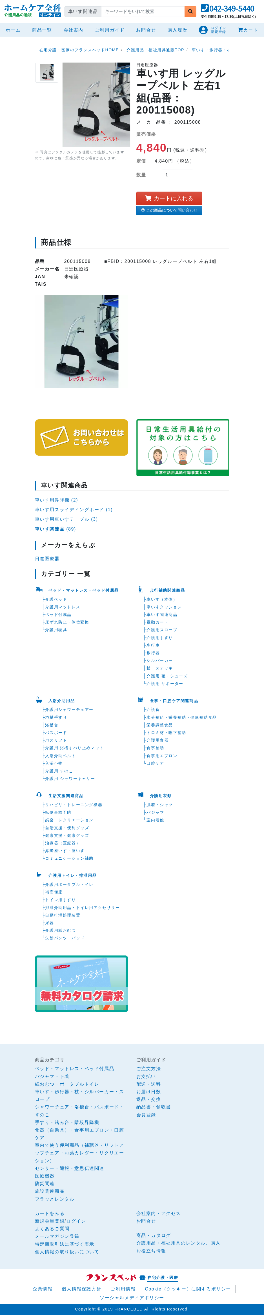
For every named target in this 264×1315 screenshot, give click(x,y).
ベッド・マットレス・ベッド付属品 (83, 590)
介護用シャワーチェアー (69, 709)
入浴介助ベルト (60, 755)
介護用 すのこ (59, 771)
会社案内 (73, 30)
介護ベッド (56, 599)
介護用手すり (160, 637)
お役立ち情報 (151, 1251)
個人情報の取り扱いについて (67, 1251)
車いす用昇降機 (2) (56, 500)
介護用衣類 (161, 795)
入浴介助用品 (61, 700)
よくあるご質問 (52, 1228)
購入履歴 (177, 30)
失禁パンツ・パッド (65, 938)
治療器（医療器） (62, 843)
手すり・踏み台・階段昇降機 (67, 1122)
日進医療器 (47, 558)
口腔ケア (155, 763)
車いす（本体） (162, 599)
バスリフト (56, 740)
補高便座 (54, 892)
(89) (55, 529)
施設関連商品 (50, 1191)
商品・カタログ (153, 1235)
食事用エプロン (162, 755)
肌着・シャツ (160, 804)
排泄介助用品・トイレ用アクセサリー (82, 907)
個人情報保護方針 (81, 1289)
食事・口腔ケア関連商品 (174, 700)
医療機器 (45, 1176)
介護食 (153, 709)
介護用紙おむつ (60, 930)
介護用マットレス (62, 607)
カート (248, 30)
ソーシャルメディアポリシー (132, 1297)
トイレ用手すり (60, 899)
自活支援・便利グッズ (67, 828)
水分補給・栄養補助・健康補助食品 (182, 717)
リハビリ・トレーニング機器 (73, 804)
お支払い (146, 1076)
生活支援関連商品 (66, 795)
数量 (141, 174)
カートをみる (50, 1213)
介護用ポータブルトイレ (69, 884)
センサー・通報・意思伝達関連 (69, 1168)
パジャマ (155, 812)
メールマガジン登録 (57, 1236)
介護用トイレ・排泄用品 (72, 875)
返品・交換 (148, 1099)
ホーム (14, 29)
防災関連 (45, 1183)
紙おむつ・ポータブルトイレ (67, 1084)
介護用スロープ (162, 629)
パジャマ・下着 (52, 1076)
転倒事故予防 (58, 812)
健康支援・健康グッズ (67, 835)
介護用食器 (157, 740)
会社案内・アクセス (158, 1213)
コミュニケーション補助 (69, 858)
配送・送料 (148, 1084)
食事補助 (155, 748)
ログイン (76, 1221)
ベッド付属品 (58, 614)
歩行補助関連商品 (167, 590)
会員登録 (146, 1114)
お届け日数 (148, 1091)
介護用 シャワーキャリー (70, 778)
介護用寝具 (56, 629)
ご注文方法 (148, 1068)
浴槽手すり (56, 717)
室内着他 (155, 820)
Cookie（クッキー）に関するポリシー (188, 1289)
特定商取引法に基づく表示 (64, 1244)
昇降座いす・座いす (65, 850)
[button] (227, 10)
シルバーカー (160, 660)
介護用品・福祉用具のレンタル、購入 (178, 1243)
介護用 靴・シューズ (167, 676)
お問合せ (146, 30)
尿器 (49, 923)
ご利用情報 (123, 1289)
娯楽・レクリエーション (69, 820)
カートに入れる (169, 198)
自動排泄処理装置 (62, 915)
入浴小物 (54, 763)
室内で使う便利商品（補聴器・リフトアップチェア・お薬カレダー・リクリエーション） (79, 1153)
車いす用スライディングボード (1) (74, 509)
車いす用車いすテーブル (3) (66, 519)
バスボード (56, 732)
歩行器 (153, 653)
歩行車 (153, 645)
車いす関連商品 (162, 614)
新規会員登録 (50, 1221)
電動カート (157, 622)
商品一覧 (42, 30)
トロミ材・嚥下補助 (166, 732)
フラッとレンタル (55, 1199)
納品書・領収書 (153, 1107)
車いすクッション (164, 607)
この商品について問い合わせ (169, 210)
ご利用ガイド (110, 30)
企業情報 (42, 1289)
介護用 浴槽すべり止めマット (74, 748)
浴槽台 (51, 725)
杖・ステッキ (160, 668)
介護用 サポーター (165, 683)
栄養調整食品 (160, 725)
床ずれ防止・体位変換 (67, 622)
